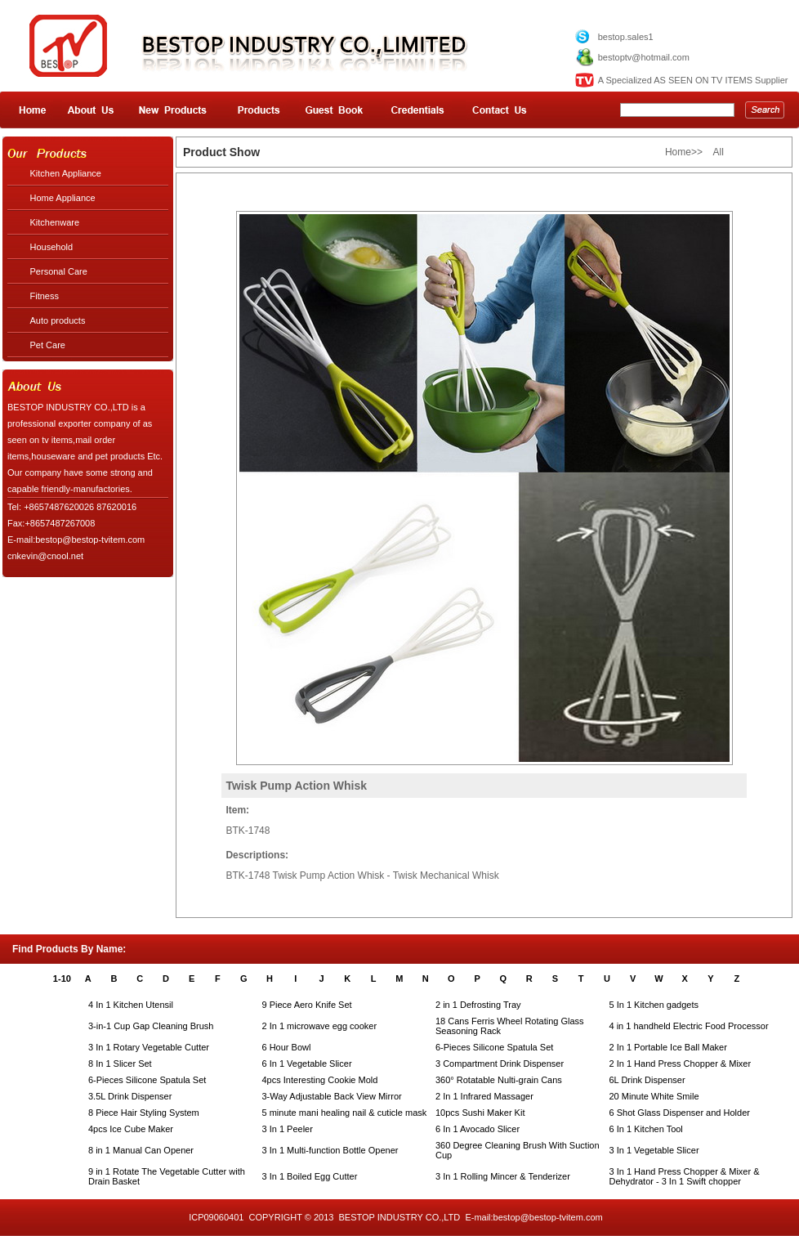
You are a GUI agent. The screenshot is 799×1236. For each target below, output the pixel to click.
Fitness (44, 296)
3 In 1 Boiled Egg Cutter (310, 1176)
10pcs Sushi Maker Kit (479, 1112)
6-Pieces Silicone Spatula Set (494, 1047)
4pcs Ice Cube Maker (130, 1129)
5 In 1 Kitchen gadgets (654, 1005)
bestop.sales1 (626, 37)
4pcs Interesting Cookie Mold (320, 1080)
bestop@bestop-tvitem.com (548, 1217)
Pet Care (47, 345)
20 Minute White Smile (654, 1096)
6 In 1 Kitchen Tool (646, 1129)
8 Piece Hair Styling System (143, 1112)
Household (52, 247)
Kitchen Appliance (65, 173)
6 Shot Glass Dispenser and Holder (679, 1112)
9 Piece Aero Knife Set (307, 1005)
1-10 (62, 978)
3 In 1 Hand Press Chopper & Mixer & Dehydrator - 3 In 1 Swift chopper (684, 1176)
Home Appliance (63, 198)
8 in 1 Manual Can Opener (141, 1150)
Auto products (58, 320)
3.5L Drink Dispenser (130, 1096)
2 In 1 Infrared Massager (484, 1096)
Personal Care (58, 271)
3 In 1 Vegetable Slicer (654, 1150)
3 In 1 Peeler (287, 1129)
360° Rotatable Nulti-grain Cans (498, 1080)
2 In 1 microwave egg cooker (319, 1026)
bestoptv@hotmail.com (644, 57)
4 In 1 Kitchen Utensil (130, 1005)
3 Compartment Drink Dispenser (499, 1063)
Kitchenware (55, 222)
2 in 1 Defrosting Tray (478, 1005)
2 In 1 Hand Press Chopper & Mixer (680, 1063)
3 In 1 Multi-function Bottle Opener (330, 1150)
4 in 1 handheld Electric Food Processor (689, 1026)
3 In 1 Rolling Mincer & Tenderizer (502, 1176)
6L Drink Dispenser (647, 1080)
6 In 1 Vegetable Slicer (307, 1063)
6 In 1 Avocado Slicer (477, 1129)
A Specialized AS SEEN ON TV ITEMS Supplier (693, 80)
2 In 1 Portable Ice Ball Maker (668, 1047)
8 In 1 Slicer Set (120, 1063)
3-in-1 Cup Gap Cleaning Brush (150, 1026)
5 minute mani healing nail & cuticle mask (344, 1112)
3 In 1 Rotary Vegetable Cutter (148, 1047)
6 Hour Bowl (286, 1047)
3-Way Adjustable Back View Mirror (332, 1096)
